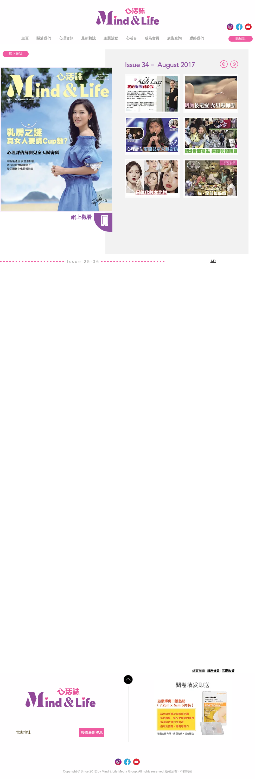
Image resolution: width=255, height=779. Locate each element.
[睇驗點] (240, 39)
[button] (44, 38)
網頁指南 (198, 671)
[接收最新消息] (91, 732)
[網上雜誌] (16, 54)
